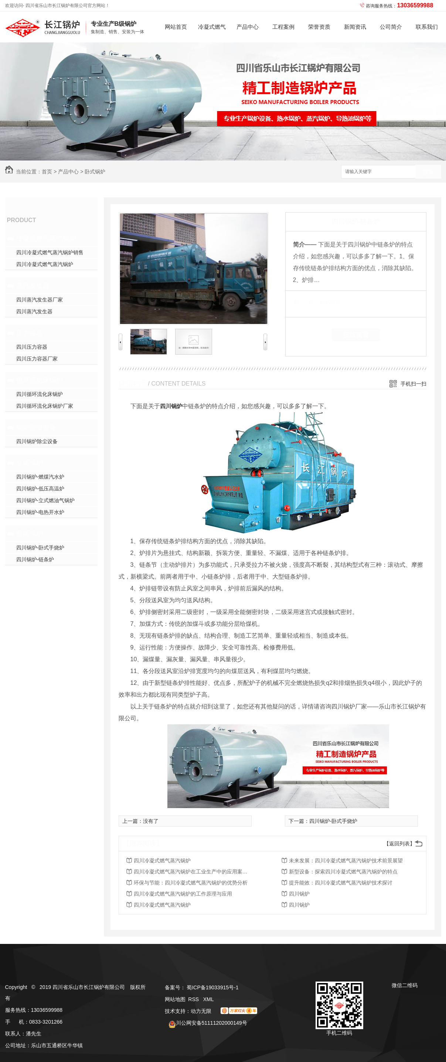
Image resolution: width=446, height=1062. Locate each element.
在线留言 (356, 334)
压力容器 (29, 333)
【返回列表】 (399, 844)
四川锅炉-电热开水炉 (40, 512)
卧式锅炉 (95, 172)
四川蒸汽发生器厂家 (39, 300)
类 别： (306, 302)
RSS (194, 999)
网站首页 (176, 27)
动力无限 (201, 1011)
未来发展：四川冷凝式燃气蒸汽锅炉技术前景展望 (346, 860)
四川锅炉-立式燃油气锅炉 (45, 500)
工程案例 (283, 27)
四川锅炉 (171, 406)
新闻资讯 (355, 27)
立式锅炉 (29, 462)
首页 (47, 172)
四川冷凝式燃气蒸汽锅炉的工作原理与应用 (183, 894)
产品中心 (247, 27)
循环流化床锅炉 (39, 380)
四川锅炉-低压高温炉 (40, 489)
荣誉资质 (319, 27)
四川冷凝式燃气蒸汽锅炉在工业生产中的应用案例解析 (193, 872)
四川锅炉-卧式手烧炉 (40, 548)
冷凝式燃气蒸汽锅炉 (212, 33)
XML (208, 999)
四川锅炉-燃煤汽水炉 (40, 477)
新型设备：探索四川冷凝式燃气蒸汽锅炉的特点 (343, 872)
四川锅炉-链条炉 (35, 559)
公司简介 (391, 27)
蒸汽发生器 (33, 285)
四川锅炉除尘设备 (37, 441)
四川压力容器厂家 (37, 359)
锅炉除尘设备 (36, 427)
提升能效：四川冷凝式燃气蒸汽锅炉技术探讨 (340, 883)
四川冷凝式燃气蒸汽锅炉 (44, 264)
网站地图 (175, 999)
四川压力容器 (31, 347)
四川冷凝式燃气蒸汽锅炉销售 (50, 252)
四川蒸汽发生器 (34, 311)
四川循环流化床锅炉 (39, 394)
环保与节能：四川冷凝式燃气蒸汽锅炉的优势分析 (191, 883)
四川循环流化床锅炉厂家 (44, 406)
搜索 (428, 172)
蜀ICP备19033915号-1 (212, 987)
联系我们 (427, 27)
